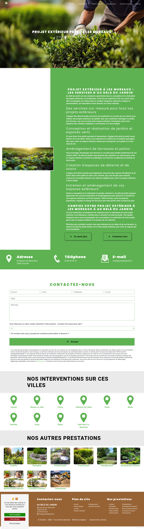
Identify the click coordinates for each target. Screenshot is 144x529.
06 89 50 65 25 (71, 260)
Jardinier (111, 504)
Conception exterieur (128, 510)
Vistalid (43, 519)
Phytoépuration (111, 4)
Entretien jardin (113, 508)
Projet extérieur (114, 510)
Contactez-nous (117, 235)
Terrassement (126, 512)
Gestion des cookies (97, 519)
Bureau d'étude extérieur (129, 508)
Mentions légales (79, 519)
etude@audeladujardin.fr (122, 260)
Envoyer (74, 340)
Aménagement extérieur (129, 506)
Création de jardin (96, 4)
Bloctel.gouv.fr (40, 359)
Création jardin (113, 512)
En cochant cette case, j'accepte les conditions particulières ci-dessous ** (40, 332)
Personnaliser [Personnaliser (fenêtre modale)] (14, 523)
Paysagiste (112, 506)
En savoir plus (78, 235)
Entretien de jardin (125, 4)
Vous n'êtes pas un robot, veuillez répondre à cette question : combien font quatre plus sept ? (45, 322)
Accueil (71, 4)
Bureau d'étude (82, 4)
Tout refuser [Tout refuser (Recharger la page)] (15, 519)
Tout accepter (14, 515)
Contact (137, 4)
